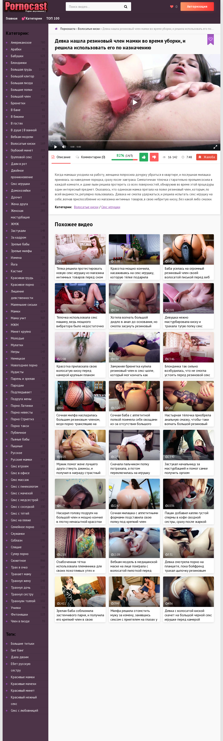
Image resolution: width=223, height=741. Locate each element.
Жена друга (19, 204)
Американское (21, 42)
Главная (11, 18)
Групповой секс (21, 157)
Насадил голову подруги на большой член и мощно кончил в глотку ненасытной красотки (79, 517)
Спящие (16, 547)
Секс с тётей (20, 513)
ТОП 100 (52, 18)
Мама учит (18, 318)
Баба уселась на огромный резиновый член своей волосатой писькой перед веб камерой (187, 275)
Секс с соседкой (22, 507)
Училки (16, 608)
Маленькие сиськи (24, 304)
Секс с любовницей (24, 710)
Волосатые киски (86, 207)
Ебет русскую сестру (20, 667)
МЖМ (15, 325)
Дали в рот (19, 164)
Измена (16, 258)
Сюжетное (18, 560)
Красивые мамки (23, 677)
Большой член (21, 96)
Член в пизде (20, 621)
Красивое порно (22, 284)
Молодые (17, 338)
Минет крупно (21, 331)
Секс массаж (20, 480)
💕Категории (32, 18)
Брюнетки (18, 103)
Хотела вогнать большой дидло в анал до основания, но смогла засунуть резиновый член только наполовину (133, 323)
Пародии (17, 385)
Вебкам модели (22, 137)
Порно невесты (22, 412)
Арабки (16, 49)
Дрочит (16, 197)
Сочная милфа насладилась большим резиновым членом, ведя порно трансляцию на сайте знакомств (78, 421)
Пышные (17, 446)
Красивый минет (23, 690)
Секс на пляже (21, 520)
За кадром (18, 237)
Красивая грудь (22, 278)
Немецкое (18, 358)
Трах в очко (19, 567)
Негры (15, 352)
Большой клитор (22, 76)
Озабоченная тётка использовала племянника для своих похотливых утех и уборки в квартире (79, 568)
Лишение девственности (22, 294)
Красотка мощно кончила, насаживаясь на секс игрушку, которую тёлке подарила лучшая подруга (132, 275)
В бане (15, 110)
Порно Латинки (22, 406)
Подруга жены (21, 399)
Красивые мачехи (23, 684)
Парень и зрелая (23, 379)
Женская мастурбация (20, 214)
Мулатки (17, 345)
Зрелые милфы (21, 251)
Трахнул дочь (20, 587)
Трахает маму (21, 574)
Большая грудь (21, 69)
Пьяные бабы (20, 439)
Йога (14, 264)
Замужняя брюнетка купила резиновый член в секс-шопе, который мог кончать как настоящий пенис (132, 372)
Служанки (18, 534)
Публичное (18, 432)
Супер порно (20, 554)
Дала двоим (20, 657)
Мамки (15, 311)
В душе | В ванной (24, 130)
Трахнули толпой (23, 601)
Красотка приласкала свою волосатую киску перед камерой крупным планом (76, 370)
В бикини (17, 117)
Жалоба (206, 157)
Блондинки (19, 63)
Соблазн (16, 540)
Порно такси (20, 426)
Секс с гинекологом (24, 486)
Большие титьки (22, 643)
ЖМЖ (15, 224)
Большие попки (21, 90)
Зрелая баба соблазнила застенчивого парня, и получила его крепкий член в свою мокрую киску (80, 617)
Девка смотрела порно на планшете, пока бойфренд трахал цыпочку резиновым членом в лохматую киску (185, 568)
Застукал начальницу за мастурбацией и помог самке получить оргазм (186, 468)
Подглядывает (21, 392)
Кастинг (16, 271)
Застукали (18, 231)
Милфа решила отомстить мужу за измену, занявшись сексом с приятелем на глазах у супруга (133, 617)
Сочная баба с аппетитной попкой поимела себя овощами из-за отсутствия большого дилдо (133, 421)
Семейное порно (22, 527)
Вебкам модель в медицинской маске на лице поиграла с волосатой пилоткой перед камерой (133, 568)
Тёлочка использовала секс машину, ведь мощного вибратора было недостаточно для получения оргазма (80, 323)
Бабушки (17, 56)
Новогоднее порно (24, 365)
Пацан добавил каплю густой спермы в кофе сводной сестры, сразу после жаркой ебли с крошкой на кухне (186, 519)
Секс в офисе (20, 473)
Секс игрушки (110, 207)
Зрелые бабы (20, 244)
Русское (16, 453)
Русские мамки (21, 459)
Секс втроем (20, 466)
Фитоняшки (19, 614)
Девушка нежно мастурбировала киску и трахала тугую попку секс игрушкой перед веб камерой (186, 323)
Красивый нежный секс (24, 700)
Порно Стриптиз (22, 419)
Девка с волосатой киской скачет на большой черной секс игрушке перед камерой (188, 614)
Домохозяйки (20, 190)
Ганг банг (17, 650)
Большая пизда (22, 83)
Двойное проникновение (22, 173)
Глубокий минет (22, 150)
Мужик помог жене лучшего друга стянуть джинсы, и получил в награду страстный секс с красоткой (78, 470)
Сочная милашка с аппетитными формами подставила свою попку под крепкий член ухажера (134, 519)
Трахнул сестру (22, 594)
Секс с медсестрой (24, 500)
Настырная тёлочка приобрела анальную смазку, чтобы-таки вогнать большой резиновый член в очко (188, 421)
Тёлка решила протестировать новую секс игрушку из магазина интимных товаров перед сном (80, 272)
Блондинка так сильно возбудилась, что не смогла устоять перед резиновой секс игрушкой (187, 372)
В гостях (17, 123)
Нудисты (17, 372)
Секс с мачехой (22, 493)
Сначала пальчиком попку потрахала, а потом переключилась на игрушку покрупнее (130, 470)
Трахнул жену (21, 581)
